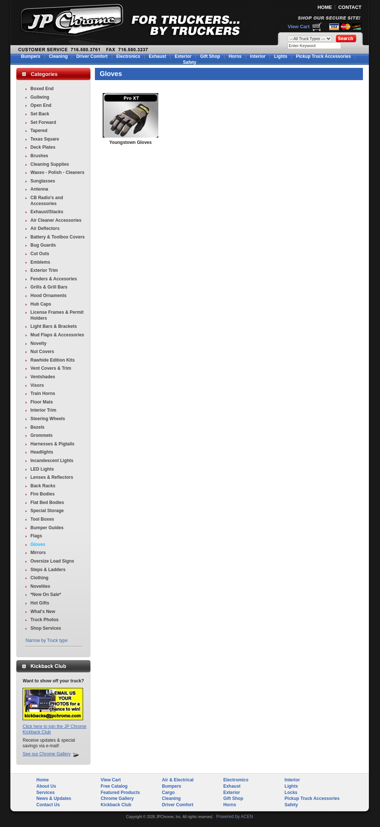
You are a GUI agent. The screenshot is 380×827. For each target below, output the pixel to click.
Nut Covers (42, 351)
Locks (291, 792)
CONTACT (349, 7)
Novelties (40, 586)
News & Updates (53, 798)
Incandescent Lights (51, 460)
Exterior (183, 56)
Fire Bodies (42, 494)
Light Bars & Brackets (53, 326)
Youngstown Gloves (130, 142)
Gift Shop (210, 56)
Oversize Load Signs (52, 561)
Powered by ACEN (234, 816)
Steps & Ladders (48, 569)
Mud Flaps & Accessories (57, 334)
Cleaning (58, 56)
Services (45, 792)
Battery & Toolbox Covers (57, 237)
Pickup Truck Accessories (323, 56)
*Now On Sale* (45, 594)
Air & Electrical (178, 779)
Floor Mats (41, 402)
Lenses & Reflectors (51, 477)
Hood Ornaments (48, 295)
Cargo (168, 792)
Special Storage (47, 510)
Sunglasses (42, 181)
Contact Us (48, 804)
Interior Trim (43, 410)
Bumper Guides (46, 527)
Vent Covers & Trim (50, 368)
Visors (37, 385)
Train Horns (42, 393)
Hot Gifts (39, 603)
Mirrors (38, 552)
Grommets (41, 435)
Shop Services (45, 628)
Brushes (39, 155)
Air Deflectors (45, 228)
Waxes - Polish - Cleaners (57, 172)
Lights (280, 56)
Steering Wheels (47, 418)
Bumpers (30, 56)
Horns (235, 56)
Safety (189, 62)
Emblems (40, 262)
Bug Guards (43, 245)
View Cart (299, 26)
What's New (42, 611)
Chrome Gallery (116, 798)
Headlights (41, 452)
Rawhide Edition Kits (52, 360)
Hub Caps (40, 304)
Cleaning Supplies (49, 164)
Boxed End (42, 88)
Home (42, 779)
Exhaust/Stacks (46, 211)
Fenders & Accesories (53, 278)
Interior (257, 56)
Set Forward (43, 122)
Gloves (37, 544)
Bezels (37, 427)
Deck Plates (42, 147)
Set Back (39, 113)
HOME (324, 7)
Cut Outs (39, 253)
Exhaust (157, 56)
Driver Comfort (92, 56)
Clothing (39, 577)
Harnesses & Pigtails (52, 444)
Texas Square (44, 139)
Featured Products (120, 792)
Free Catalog (114, 786)
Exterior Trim (44, 270)
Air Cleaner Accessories (56, 220)
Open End (41, 105)
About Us (46, 786)
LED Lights (42, 469)
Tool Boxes (42, 519)
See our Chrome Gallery (46, 754)
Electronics (128, 56)
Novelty (38, 343)
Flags (36, 535)
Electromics (235, 779)
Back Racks (42, 485)
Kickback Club (115, 804)
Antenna (39, 189)
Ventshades (42, 376)
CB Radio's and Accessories (46, 200)
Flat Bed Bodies (47, 502)
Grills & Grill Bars (48, 287)
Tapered (38, 130)
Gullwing (39, 97)
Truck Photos (44, 619)
